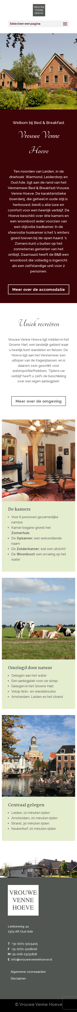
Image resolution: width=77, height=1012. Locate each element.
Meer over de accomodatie (38, 289)
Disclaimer (18, 978)
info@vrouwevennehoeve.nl (31, 959)
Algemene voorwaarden (28, 972)
